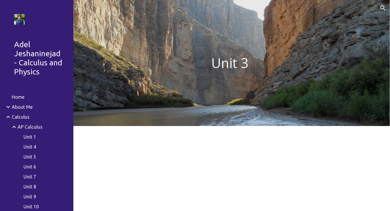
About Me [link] (22, 107)
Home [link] (18, 97)
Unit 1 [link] (29, 136)
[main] (231, 63)
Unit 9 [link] (29, 196)
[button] (383, 8)
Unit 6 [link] (29, 166)
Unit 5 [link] (29, 156)
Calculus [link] (21, 117)
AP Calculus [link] (30, 127)
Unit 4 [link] (29, 146)
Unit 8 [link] (29, 186)
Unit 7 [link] (29, 176)
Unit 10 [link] (31, 206)
